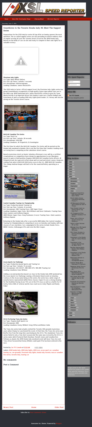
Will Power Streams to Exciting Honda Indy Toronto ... (77, 234)
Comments (73, 85)
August (73, 189)
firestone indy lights (29, 352)
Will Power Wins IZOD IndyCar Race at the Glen (77, 278)
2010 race (36, 350)
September (74, 186)
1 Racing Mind (39, 19)
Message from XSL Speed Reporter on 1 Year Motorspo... (78, 228)
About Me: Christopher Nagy (21, 19)
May (72, 300)
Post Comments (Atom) (38, 412)
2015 (70, 164)
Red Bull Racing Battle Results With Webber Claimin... (77, 249)
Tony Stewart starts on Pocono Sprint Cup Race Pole (77, 209)
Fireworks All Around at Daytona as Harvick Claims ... (77, 283)
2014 (70, 167)
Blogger (59, 423)
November (74, 181)
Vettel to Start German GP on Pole (77, 224)
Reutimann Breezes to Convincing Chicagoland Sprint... (77, 259)
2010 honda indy (14, 350)
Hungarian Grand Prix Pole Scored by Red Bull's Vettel (77, 194)
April (72, 303)
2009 (70, 313)
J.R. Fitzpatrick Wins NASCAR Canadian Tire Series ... (78, 215)
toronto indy (15, 355)
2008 (70, 315)
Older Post (59, 407)
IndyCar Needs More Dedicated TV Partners (77, 263)
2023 (70, 162)
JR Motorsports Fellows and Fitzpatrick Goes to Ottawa (78, 204)
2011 (70, 174)
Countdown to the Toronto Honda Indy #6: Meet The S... (77, 244)
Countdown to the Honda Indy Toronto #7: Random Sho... (78, 254)
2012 (70, 172)
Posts (71, 82)
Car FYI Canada (16, 347)
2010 (70, 177)
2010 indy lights (26, 350)
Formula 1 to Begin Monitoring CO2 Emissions (76, 293)
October (73, 184)
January (73, 310)
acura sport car (46, 350)
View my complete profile (76, 98)
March (73, 305)
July (72, 191)
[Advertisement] (74, 46)
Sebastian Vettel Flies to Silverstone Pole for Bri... (77, 268)
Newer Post (8, 407)
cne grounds (16, 352)
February (73, 308)
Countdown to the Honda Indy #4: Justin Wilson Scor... (78, 239)
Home (6, 19)
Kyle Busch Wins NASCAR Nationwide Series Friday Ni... (77, 273)
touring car (25, 355)
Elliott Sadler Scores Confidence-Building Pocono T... (77, 199)
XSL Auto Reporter (53, 19)
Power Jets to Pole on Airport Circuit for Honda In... (77, 220)
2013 (70, 169)
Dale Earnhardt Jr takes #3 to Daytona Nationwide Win (77, 288)
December (74, 179)
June (72, 298)
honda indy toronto (44, 352)
